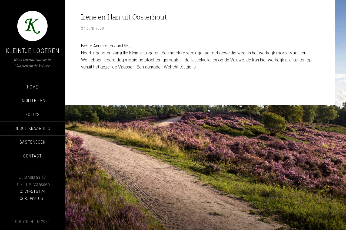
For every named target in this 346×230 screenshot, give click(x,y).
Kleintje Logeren (32, 51)
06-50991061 (32, 198)
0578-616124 (32, 191)
